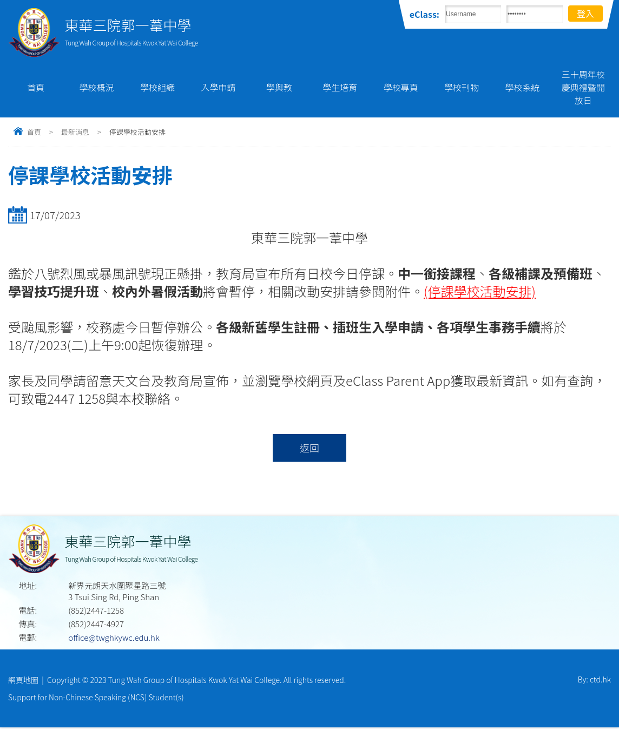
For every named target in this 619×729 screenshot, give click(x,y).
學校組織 (157, 87)
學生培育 (339, 87)
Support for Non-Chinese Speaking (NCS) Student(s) (96, 698)
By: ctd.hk (594, 680)
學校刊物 (461, 87)
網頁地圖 (23, 680)
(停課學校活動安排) (480, 290)
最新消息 (75, 132)
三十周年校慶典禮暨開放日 (583, 87)
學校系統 (522, 87)
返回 (309, 448)
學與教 (279, 87)
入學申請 (218, 87)
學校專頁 (401, 87)
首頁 (35, 87)
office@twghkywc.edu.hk (113, 637)
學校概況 (97, 87)
